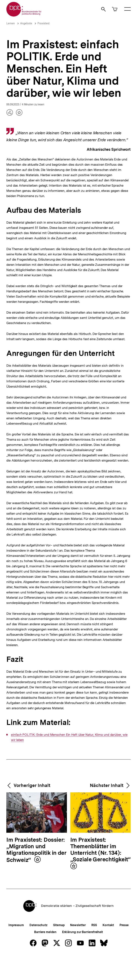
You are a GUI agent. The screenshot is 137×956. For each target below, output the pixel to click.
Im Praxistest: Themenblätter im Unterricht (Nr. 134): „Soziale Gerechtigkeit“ (100, 849)
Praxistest (43, 23)
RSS (94, 925)
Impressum (16, 925)
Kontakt (108, 925)
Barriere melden (45, 932)
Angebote (26, 23)
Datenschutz (38, 925)
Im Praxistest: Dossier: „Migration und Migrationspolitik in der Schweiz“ (36, 850)
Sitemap (58, 925)
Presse (124, 925)
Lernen (10, 23)
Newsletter (78, 925)
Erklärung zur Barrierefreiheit (82, 932)
